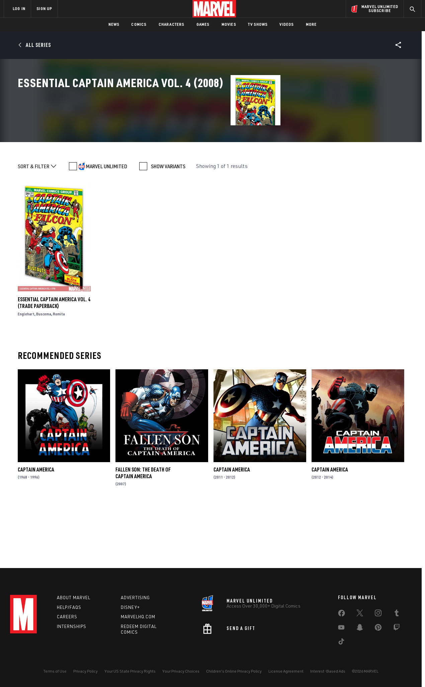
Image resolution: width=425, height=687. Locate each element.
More (311, 24)
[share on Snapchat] (359, 632)
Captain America (36, 533)
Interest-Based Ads (327, 675)
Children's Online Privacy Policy (234, 675)
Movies (229, 24)
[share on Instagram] (378, 618)
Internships (71, 630)
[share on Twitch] (396, 632)
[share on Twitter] (359, 618)
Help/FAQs (69, 611)
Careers (67, 620)
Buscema (43, 377)
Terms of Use (55, 675)
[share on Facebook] (341, 618)
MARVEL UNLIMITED (106, 230)
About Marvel (73, 601)
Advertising (135, 601)
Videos (286, 24)
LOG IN (19, 8)
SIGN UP (44, 8)
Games (202, 24)
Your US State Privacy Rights (130, 675)
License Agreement (286, 675)
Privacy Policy (85, 675)
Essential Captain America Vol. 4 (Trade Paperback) (54, 366)
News (113, 24)
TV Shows (258, 24)
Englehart (26, 377)
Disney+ (130, 611)
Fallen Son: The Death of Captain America (143, 536)
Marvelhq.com (138, 620)
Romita (59, 377)
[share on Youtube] (341, 632)
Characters (171, 24)
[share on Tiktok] (341, 646)
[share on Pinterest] (378, 632)
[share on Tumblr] (396, 618)
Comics (138, 24)
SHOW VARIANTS (168, 230)
